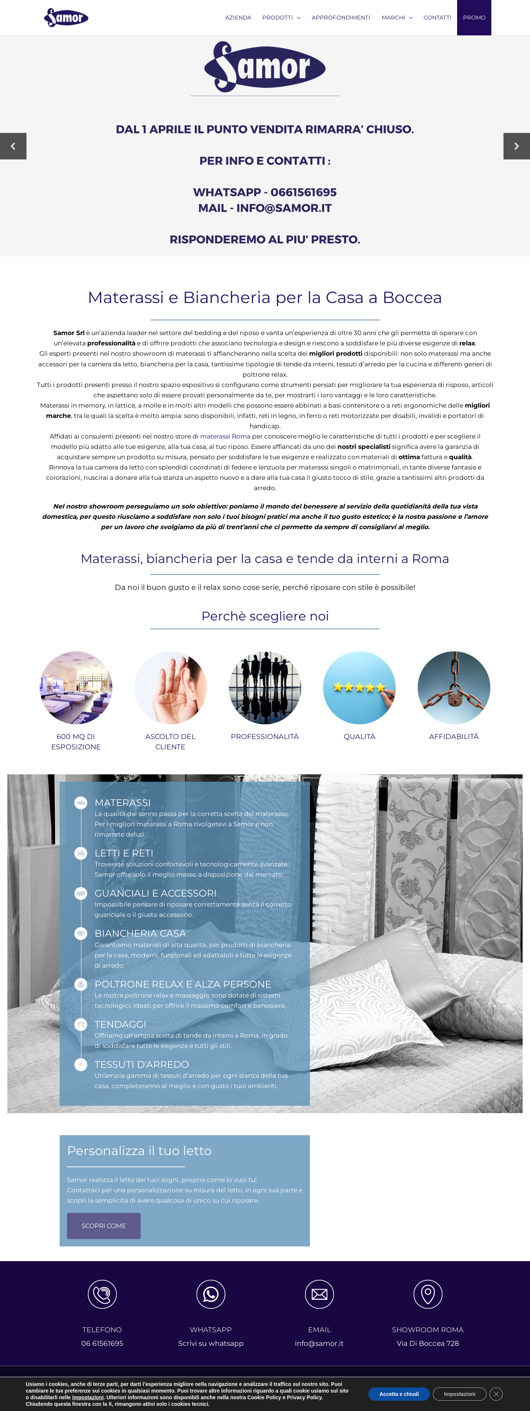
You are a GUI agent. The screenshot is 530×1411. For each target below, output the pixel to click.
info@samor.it (319, 1343)
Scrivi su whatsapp (211, 1343)
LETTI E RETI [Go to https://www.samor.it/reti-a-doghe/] (124, 853)
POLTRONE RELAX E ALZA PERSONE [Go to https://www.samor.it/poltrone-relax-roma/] (183, 984)
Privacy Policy (285, 1388)
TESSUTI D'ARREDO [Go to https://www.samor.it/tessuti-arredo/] (142, 1064)
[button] (13, 146)
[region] (265, 146)
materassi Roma (225, 436)
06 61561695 (102, 1343)
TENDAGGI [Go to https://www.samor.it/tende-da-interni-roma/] (120, 1024)
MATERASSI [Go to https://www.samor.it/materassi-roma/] (123, 802)
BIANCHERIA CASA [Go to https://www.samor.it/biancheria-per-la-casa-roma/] (140, 933)
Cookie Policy (333, 1388)
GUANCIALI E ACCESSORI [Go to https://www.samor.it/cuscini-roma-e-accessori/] (156, 893)
